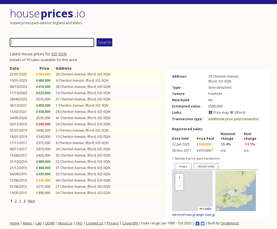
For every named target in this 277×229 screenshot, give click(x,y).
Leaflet (205, 208)
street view (206, 166)
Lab (39, 223)
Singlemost (230, 223)
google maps (205, 215)
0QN (62, 53)
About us (65, 223)
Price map (218, 112)
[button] (179, 178)
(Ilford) (237, 112)
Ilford (91, 74)
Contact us (94, 223)
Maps (27, 223)
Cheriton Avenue (73, 74)
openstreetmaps (183, 215)
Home (14, 223)
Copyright (130, 223)
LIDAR (49, 223)
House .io (47, 13)
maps (183, 166)
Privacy (113, 223)
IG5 (54, 53)
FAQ (79, 223)
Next (31, 201)
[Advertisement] (204, 20)
